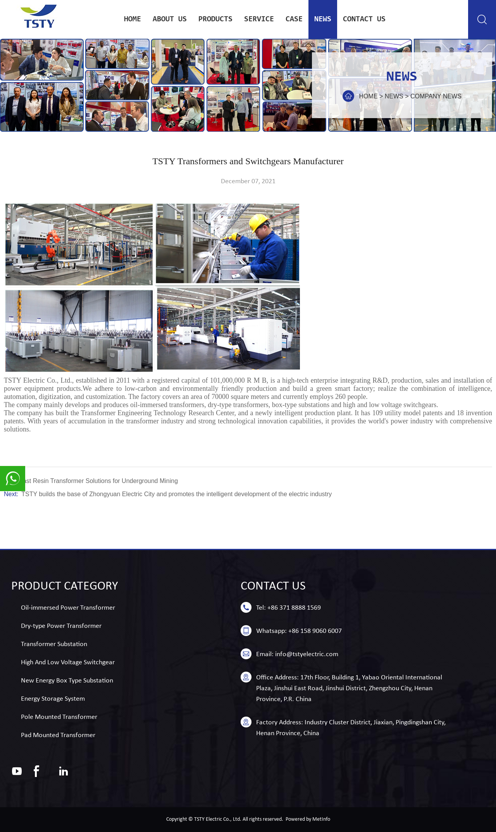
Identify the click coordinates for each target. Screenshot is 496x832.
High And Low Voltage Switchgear (68, 662)
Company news (436, 96)
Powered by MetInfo (308, 819)
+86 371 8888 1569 (294, 608)
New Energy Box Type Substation (67, 680)
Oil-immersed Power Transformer (68, 608)
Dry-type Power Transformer (61, 626)
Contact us (364, 19)
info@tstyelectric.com (306, 654)
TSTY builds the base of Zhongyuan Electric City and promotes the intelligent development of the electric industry (176, 494)
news (322, 19)
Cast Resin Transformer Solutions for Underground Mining (98, 481)
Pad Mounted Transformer (58, 735)
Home (132, 19)
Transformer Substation (54, 644)
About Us (170, 19)
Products (215, 19)
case (294, 19)
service (259, 19)
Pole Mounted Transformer (59, 717)
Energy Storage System (53, 699)
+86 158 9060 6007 (315, 631)
